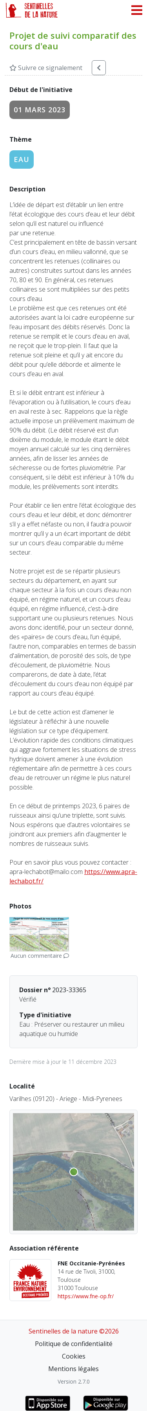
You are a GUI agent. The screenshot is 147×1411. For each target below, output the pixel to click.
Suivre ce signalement (45, 67)
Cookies (73, 1356)
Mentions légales (73, 1368)
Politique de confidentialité (74, 1343)
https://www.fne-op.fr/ (86, 1296)
